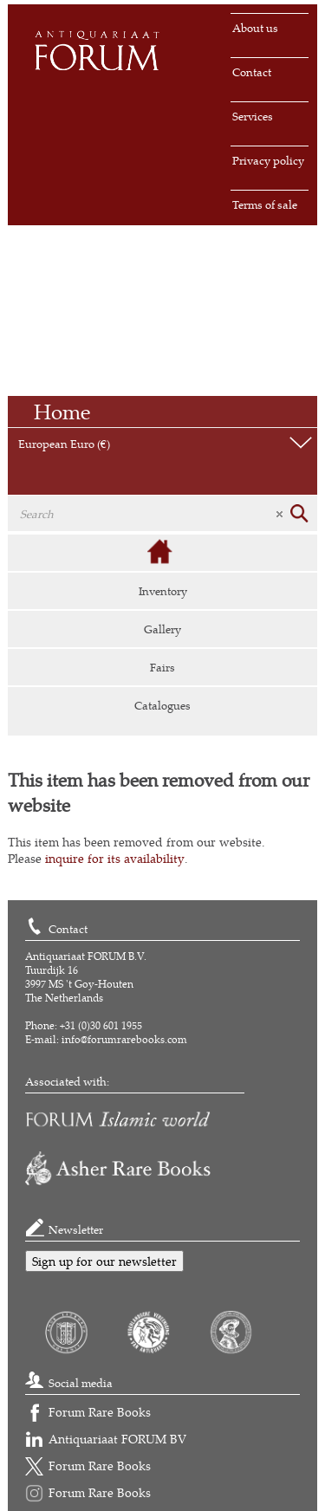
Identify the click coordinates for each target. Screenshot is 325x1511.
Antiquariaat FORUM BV (117, 1438)
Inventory (163, 591)
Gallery (162, 629)
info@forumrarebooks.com (124, 1039)
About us (255, 28)
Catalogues (162, 705)
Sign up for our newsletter (104, 1261)
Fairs (162, 667)
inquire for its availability (115, 858)
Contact (251, 72)
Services (252, 116)
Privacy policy (268, 160)
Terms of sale (264, 204)
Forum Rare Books (100, 1412)
